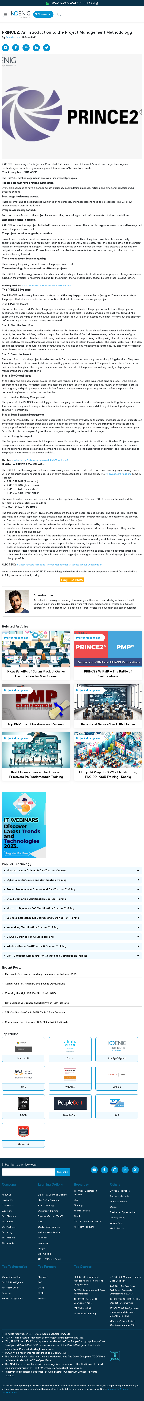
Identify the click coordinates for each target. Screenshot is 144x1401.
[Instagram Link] (26, 47)
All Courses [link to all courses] (43, 14)
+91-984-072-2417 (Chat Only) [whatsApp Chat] (74, 3)
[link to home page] (21, 14)
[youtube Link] (5, 47)
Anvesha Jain (13, 37)
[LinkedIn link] (36, 47)
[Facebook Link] (15, 47)
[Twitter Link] (46, 47)
